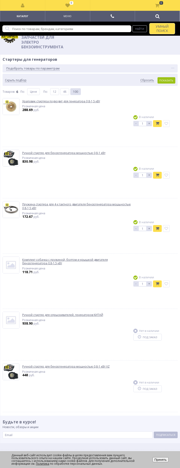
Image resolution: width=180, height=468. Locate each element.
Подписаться (165, 435)
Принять (160, 459)
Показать (166, 80)
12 (54, 92)
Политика (42, 464)
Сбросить (147, 80)
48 (64, 92)
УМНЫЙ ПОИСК (162, 28)
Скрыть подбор (15, 80)
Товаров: (9, 92)
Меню (67, 16)
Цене (33, 92)
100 (75, 92)
